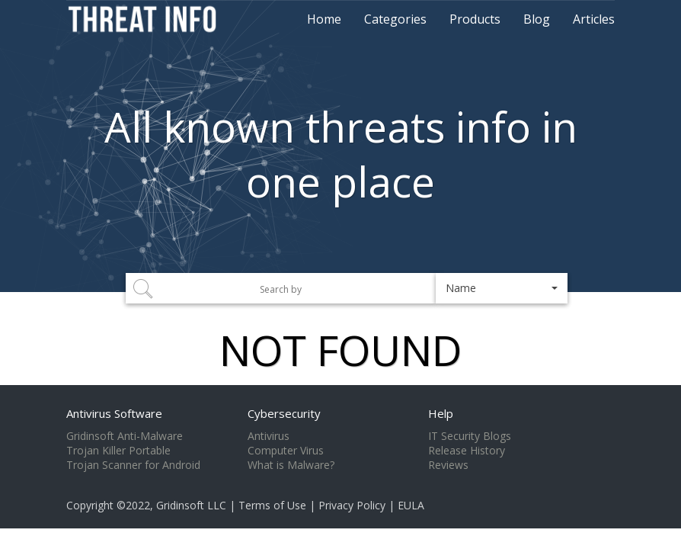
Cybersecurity (284, 413)
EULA (411, 505)
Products (474, 19)
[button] (502, 288)
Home (324, 19)
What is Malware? (291, 465)
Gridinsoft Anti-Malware (124, 436)
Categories (395, 19)
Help (440, 413)
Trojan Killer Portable (118, 450)
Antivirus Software (114, 413)
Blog (536, 19)
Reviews (448, 465)
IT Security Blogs (469, 436)
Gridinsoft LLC (191, 505)
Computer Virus (286, 450)
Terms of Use (272, 505)
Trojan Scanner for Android (133, 465)
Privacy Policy (351, 505)
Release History (466, 450)
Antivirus (268, 436)
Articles (594, 19)
